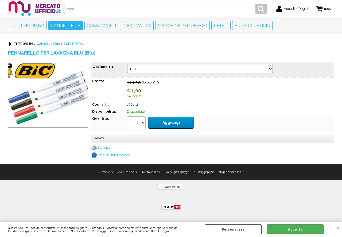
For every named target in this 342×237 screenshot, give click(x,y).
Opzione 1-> (103, 67)
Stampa (104, 146)
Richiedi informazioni (114, 153)
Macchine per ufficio (182, 25)
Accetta (295, 229)
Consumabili (101, 25)
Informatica (136, 25)
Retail (221, 25)
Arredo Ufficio (252, 25)
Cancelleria (65, 25)
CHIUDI (337, 227)
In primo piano (27, 25)
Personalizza (233, 229)
